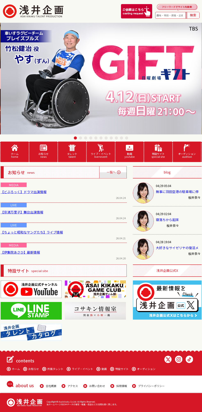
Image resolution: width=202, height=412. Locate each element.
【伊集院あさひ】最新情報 (20, 252)
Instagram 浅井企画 (178, 359)
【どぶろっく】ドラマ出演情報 (24, 191)
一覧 (113, 172)
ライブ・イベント (101, 151)
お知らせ (43, 151)
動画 (129, 151)
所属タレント (55, 369)
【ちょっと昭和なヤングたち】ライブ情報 (32, 232)
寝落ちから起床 (167, 219)
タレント (72, 151)
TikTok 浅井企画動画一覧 (189, 359)
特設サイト (158, 151)
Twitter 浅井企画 (168, 359)
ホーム (15, 151)
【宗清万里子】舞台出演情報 (22, 212)
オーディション (187, 151)
